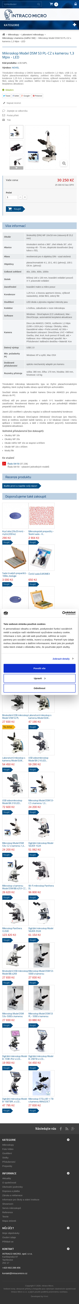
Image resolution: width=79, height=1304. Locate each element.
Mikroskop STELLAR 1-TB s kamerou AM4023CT (40, 1100)
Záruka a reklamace (12, 1195)
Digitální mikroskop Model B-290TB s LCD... (40, 1057)
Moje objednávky (10, 1233)
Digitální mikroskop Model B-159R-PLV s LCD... (14, 1057)
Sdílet (16, 96)
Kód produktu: (9, 63)
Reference (7, 1212)
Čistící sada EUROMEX (39, 574)
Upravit (39, 678)
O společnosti (9, 1182)
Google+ (25, 96)
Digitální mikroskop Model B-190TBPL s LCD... (14, 1100)
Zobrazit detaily (61, 658)
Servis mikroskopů (11, 1208)
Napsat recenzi (13, 103)
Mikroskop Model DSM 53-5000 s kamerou (41, 972)
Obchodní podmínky (12, 1187)
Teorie (5, 1216)
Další (16, 168)
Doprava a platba (11, 1191)
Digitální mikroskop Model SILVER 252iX (40, 929)
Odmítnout (39, 688)
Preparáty (7, 1166)
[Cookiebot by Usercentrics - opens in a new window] (62, 613)
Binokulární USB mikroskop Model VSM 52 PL (15, 716)
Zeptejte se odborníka (17, 111)
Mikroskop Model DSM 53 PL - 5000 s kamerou (40, 1015)
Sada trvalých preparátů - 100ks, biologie (14, 574)
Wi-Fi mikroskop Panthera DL (41, 887)
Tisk (9, 120)
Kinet (46, 1296)
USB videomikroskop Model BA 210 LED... (38, 759)
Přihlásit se (7, 1241)
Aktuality (6, 1178)
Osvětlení (7, 1153)
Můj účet (8, 1228)
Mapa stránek (9, 1221)
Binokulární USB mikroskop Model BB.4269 (15, 972)
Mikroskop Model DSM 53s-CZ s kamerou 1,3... (13, 844)
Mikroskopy (8, 1145)
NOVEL (15, 67)
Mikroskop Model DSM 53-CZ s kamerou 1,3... (41, 802)
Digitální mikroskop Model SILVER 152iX (40, 844)
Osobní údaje (9, 1237)
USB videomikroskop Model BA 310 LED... (12, 802)
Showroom (7, 1204)
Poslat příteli (13, 115)
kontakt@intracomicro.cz (14, 1273)
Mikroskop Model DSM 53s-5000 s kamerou (13, 1015)
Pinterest (37, 96)
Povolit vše (39, 668)
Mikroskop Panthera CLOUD (12, 929)
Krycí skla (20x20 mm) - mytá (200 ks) (13, 532)
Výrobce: (6, 67)
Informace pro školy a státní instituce (20, 1199)
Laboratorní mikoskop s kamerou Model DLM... (39, 716)
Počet (9, 192)
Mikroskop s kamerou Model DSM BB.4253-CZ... (14, 887)
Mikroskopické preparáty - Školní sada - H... (41, 532)
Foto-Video (7, 1149)
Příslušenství (8, 1161)
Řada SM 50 (13, 464)
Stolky (5, 1157)
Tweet (6, 96)
